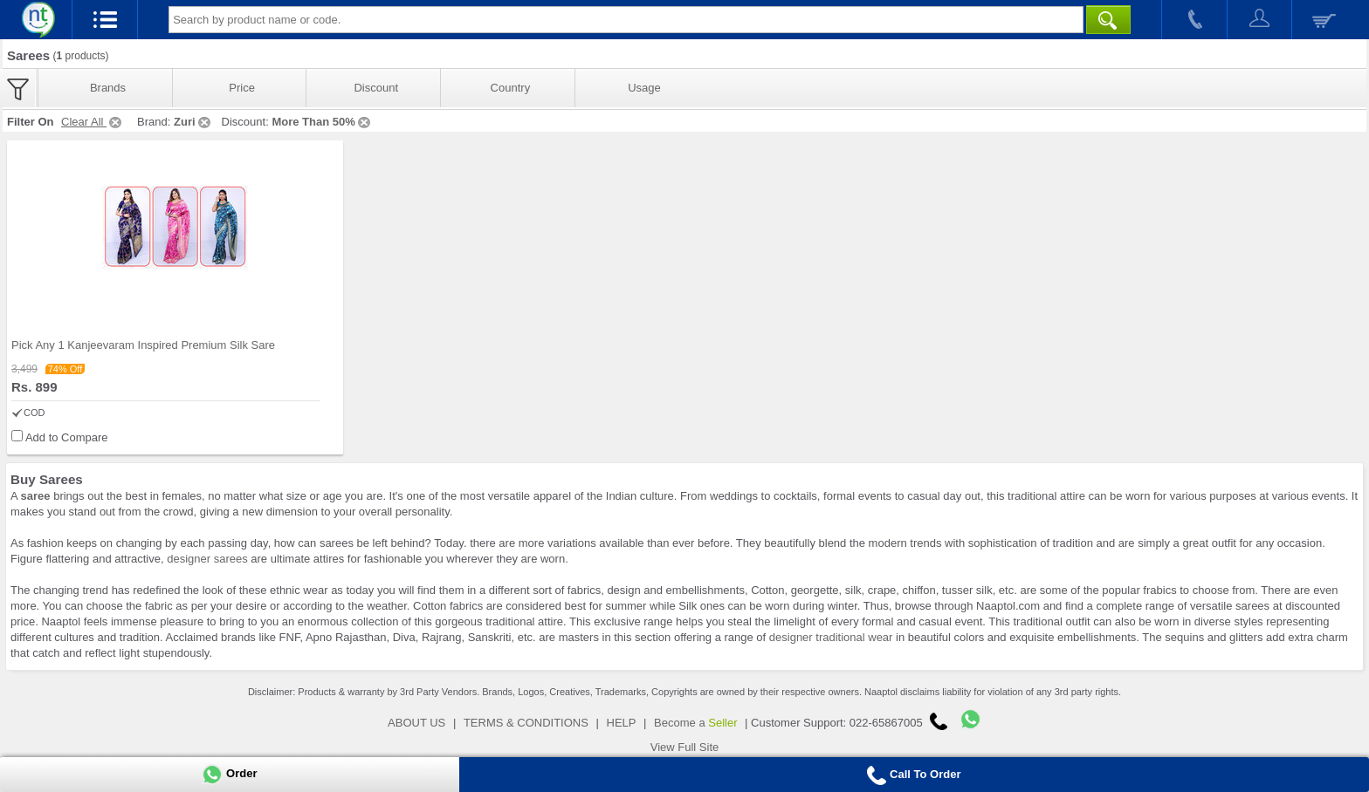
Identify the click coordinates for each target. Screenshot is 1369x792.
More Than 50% (322, 121)
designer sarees (207, 558)
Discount (376, 87)
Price (242, 87)
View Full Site (684, 747)
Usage (644, 87)
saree (36, 495)
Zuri (193, 121)
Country (511, 87)
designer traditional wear (831, 637)
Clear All (92, 121)
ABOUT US (416, 722)
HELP (621, 722)
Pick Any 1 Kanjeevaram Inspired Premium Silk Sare (143, 345)
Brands (108, 87)
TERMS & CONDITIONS (526, 722)
